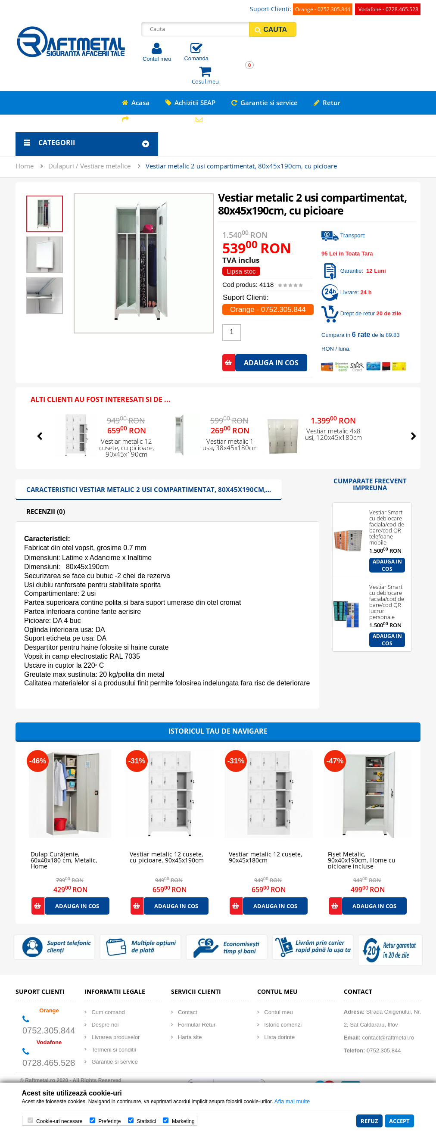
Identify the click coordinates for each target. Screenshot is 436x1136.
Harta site (190, 1037)
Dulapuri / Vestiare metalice (89, 166)
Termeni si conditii (113, 1049)
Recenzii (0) (45, 511)
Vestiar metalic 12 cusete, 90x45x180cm (265, 857)
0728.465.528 (48, 1063)
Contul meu (157, 59)
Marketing (183, 1121)
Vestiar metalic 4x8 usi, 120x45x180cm (333, 435)
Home (25, 166)
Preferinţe (109, 1121)
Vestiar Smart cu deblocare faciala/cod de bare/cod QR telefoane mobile (386, 515)
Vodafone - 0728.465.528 (388, 9)
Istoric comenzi (283, 1024)
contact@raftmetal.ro (388, 1037)
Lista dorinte (279, 1037)
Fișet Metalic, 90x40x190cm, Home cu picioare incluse (362, 857)
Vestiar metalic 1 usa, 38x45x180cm (230, 445)
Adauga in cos (387, 565)
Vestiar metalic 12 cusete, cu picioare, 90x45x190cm (126, 448)
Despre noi (104, 1024)
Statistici (146, 1121)
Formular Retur (196, 1024)
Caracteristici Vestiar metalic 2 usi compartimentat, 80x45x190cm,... (148, 489)
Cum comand (108, 1012)
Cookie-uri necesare (59, 1121)
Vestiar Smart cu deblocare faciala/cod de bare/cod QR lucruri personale (386, 590)
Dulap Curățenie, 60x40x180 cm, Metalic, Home (64, 857)
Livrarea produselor (115, 1037)
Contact (187, 1012)
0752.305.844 (48, 1030)
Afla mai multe (292, 1101)
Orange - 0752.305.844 (322, 9)
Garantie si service (114, 1061)
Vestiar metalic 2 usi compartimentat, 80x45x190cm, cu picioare (241, 166)
